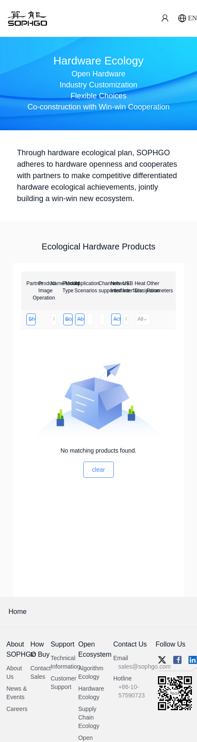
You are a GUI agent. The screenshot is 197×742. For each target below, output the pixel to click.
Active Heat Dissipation (117, 319)
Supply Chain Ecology (88, 717)
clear (98, 469)
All (143, 319)
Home (17, 611)
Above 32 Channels (80, 319)
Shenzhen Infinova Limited (32, 319)
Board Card (69, 319)
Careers (17, 709)
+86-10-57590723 (131, 691)
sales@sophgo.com (144, 666)
